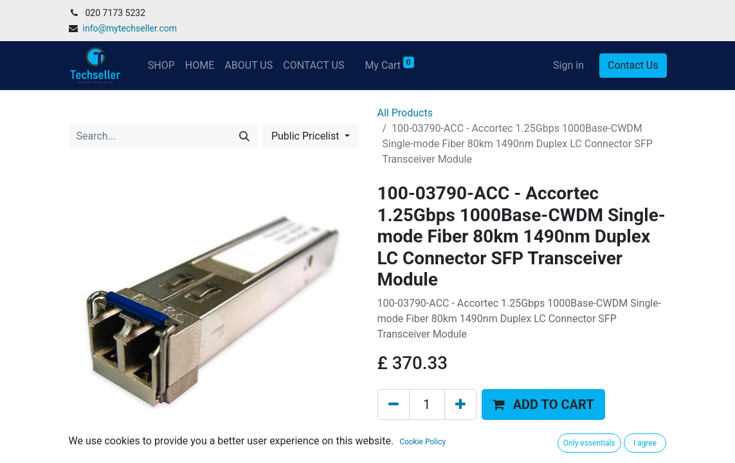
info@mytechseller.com (130, 28)
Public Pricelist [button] (306, 136)
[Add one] (460, 404)
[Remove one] (393, 404)
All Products (405, 113)
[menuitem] (161, 65)
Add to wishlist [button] (419, 437)
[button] (543, 404)
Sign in (568, 65)
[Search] (244, 136)
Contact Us (633, 65)
